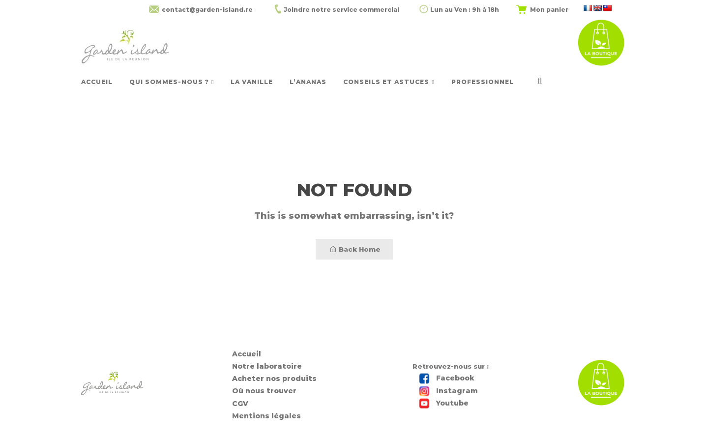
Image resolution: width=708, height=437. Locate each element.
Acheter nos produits (274, 378)
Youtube (452, 403)
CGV (240, 403)
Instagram (457, 390)
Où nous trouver (264, 390)
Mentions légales (266, 415)
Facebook (455, 378)
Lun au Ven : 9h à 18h (464, 9)
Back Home (355, 249)
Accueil (246, 354)
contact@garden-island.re (207, 9)
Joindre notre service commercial (341, 9)
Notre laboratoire (267, 366)
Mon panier (549, 9)
